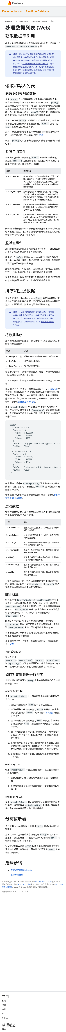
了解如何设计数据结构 (21, 870)
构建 (52, 21)
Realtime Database (37, 11)
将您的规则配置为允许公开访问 (35, 63)
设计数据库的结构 (26, 401)
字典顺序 (49, 712)
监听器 (10, 644)
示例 (41, 135)
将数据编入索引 (47, 321)
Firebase (8, 21)
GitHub (5, 1018)
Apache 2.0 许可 (24, 884)
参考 (4, 1005)
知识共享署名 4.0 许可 (43, 882)
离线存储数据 (17, 875)
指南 (4, 1001)
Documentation (12, 11)
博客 (4, 1029)
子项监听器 (53, 389)
